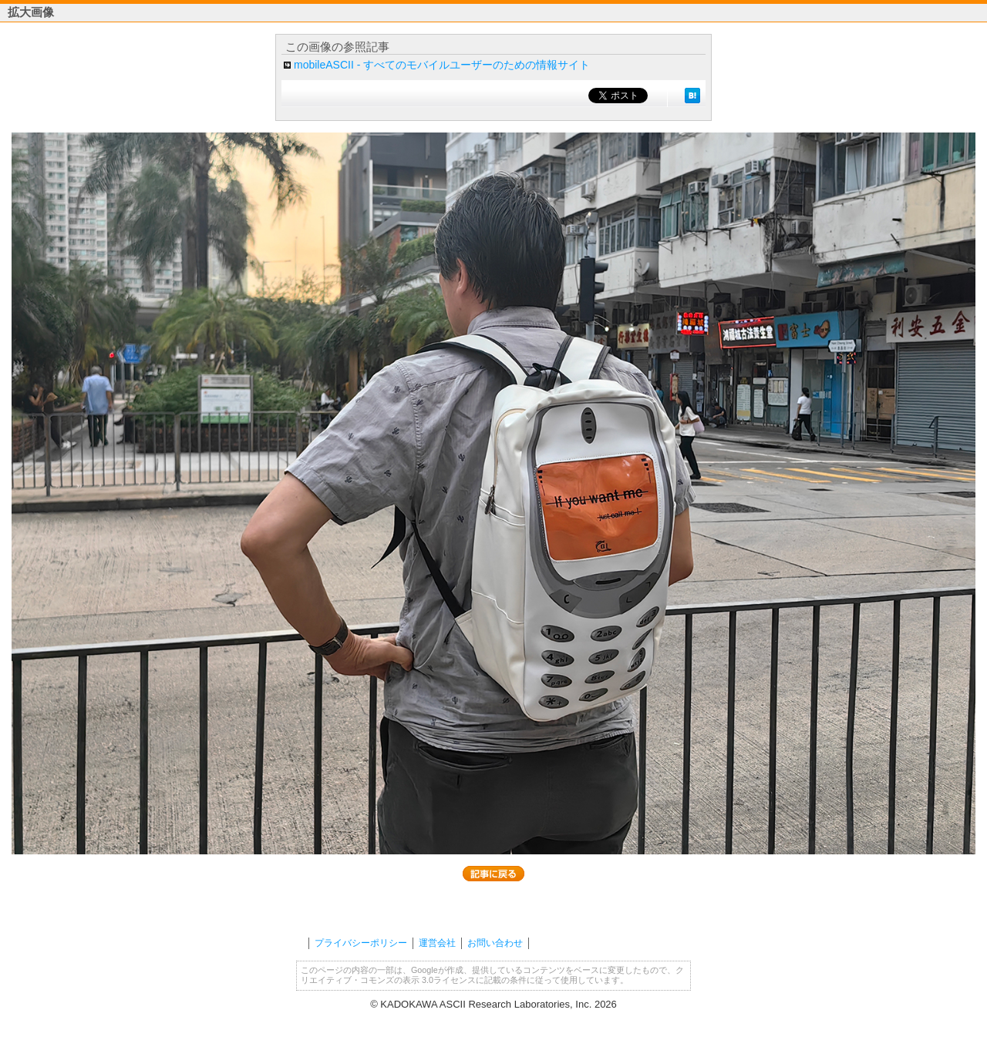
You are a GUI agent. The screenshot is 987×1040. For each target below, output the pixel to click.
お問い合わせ (495, 943)
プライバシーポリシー (361, 943)
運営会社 (437, 943)
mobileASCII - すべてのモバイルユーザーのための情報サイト (442, 65)
